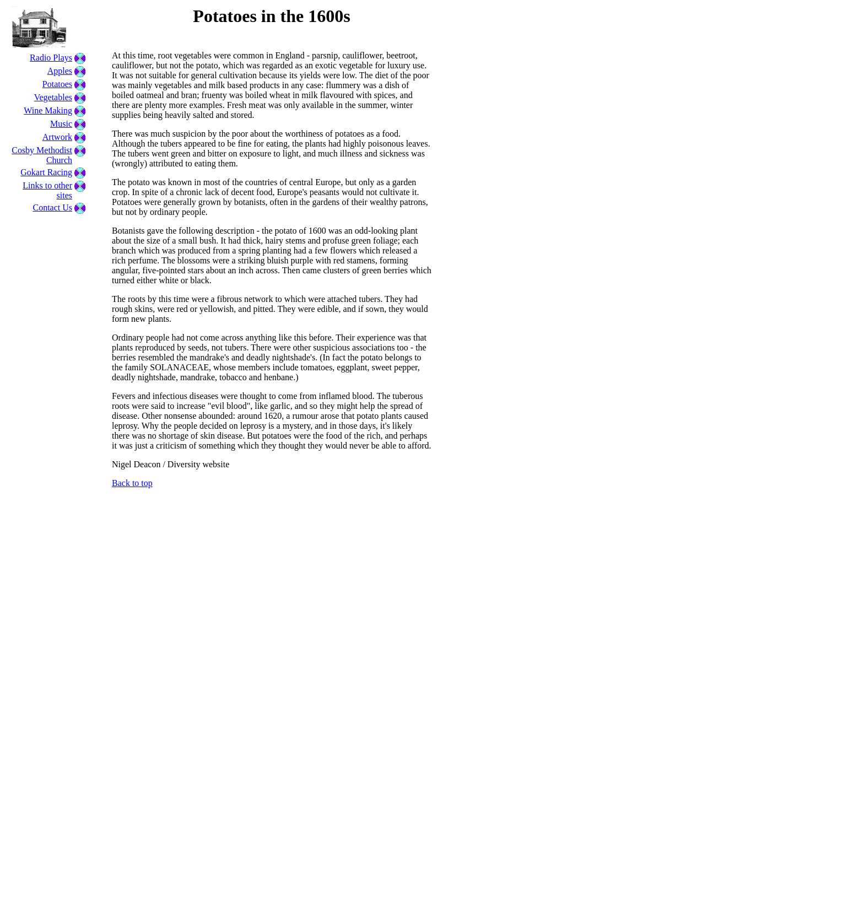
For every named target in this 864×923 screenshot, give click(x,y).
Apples (59, 70)
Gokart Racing (46, 172)
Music (61, 123)
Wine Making (48, 110)
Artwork (57, 137)
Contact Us (52, 207)
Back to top (132, 483)
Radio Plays (51, 57)
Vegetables (53, 97)
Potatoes (57, 84)
